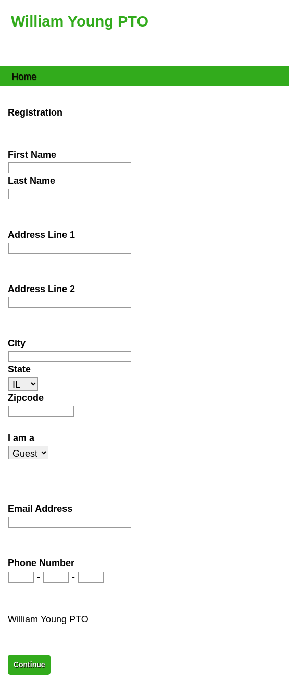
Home (24, 75)
